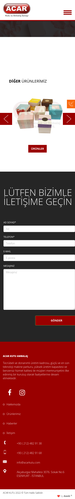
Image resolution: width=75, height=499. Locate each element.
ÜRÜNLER (37, 148)
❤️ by (64, 496)
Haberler (10, 423)
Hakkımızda (11, 404)
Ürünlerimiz (12, 414)
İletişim (9, 433)
